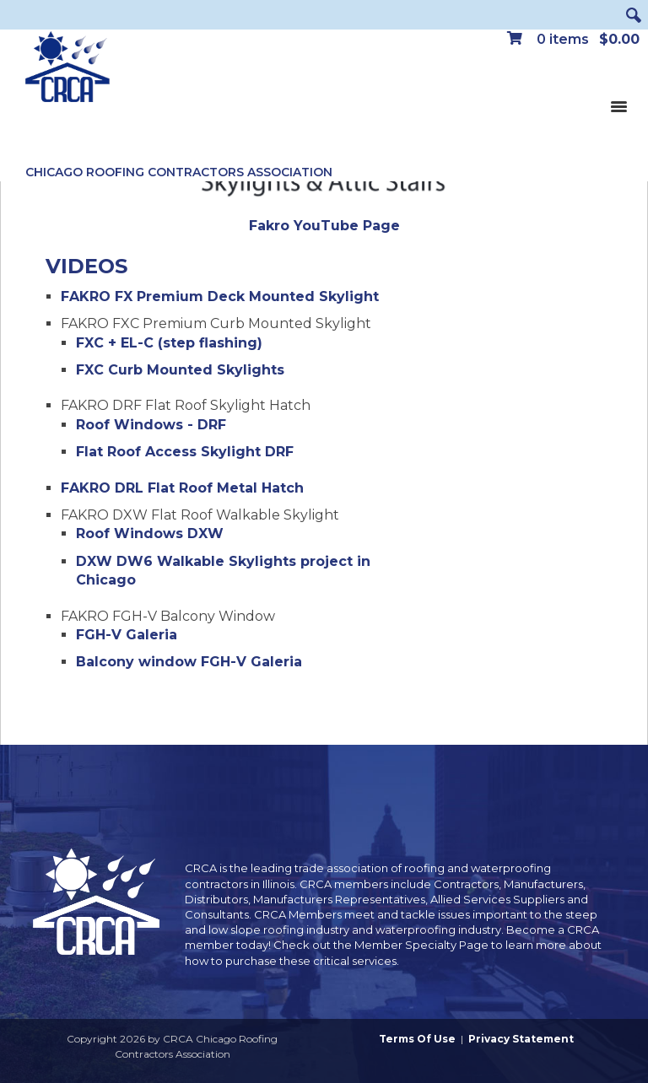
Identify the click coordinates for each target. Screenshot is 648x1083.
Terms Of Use (417, 1038)
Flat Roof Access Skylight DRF (185, 452)
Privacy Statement (521, 1038)
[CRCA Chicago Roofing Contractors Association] (67, 67)
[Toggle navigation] (618, 105)
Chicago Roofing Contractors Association (178, 172)
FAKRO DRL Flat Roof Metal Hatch (182, 488)
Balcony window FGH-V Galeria (189, 662)
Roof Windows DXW (150, 533)
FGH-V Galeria (126, 635)
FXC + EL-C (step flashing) (169, 343)
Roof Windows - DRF (151, 425)
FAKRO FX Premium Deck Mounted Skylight (220, 296)
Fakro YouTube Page (324, 226)
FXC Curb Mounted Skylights (180, 370)
